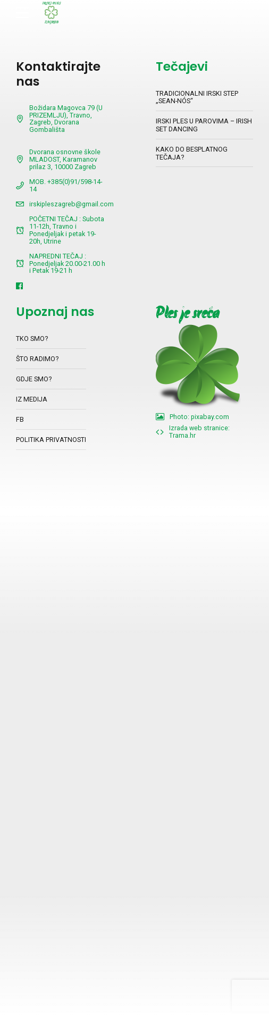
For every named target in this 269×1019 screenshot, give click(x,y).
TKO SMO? (32, 339)
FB (20, 419)
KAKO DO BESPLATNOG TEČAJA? (192, 153)
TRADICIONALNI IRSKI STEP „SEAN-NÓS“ (197, 97)
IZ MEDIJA (31, 399)
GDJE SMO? (34, 379)
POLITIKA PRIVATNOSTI (51, 440)
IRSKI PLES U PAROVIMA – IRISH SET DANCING (204, 125)
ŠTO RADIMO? (37, 359)
